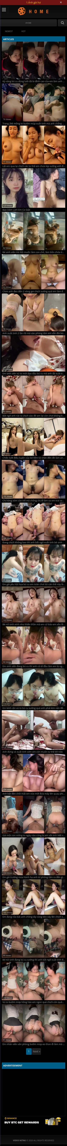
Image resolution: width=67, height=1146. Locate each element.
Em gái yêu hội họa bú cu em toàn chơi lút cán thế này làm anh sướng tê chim (34, 584)
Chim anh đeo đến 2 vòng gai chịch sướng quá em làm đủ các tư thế (34, 291)
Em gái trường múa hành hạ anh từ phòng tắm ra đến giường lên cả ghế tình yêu (34, 877)
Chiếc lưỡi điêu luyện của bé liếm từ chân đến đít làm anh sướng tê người (34, 457)
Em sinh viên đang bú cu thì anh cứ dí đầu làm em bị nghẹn (34, 666)
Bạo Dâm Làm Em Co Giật (16, 209)
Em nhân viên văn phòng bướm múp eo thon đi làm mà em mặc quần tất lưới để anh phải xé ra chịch (34, 1044)
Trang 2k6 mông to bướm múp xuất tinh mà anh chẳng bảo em (34, 123)
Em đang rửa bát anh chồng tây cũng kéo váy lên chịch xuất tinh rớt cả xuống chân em (34, 916)
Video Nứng (33, 11)
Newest (9, 31)
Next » (36, 1051)
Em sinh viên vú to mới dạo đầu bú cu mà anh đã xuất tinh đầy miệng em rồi (34, 373)
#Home (28, 23)
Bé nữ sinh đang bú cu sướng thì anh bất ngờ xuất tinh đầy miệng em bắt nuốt (34, 959)
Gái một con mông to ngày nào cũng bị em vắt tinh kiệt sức (34, 835)
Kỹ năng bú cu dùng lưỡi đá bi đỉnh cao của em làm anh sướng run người (34, 81)
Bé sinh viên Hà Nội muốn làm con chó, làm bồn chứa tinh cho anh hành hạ (34, 252)
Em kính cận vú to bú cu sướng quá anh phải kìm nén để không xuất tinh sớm (34, 708)
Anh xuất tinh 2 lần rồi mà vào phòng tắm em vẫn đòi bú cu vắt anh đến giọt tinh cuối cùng (34, 333)
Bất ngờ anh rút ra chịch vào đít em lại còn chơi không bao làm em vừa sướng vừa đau (34, 415)
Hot (23, 31)
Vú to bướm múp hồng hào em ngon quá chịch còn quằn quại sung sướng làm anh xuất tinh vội (34, 1002)
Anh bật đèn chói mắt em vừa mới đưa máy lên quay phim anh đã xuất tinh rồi (34, 793)
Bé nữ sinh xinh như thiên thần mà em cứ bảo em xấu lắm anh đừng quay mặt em (34, 624)
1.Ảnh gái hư (33, 2)
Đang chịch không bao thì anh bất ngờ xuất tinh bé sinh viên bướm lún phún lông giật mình (34, 542)
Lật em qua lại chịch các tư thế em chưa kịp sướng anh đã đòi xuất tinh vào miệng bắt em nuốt (34, 166)
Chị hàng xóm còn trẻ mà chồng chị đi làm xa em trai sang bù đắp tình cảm (34, 500)
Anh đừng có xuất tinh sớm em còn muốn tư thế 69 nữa (33, 751)
